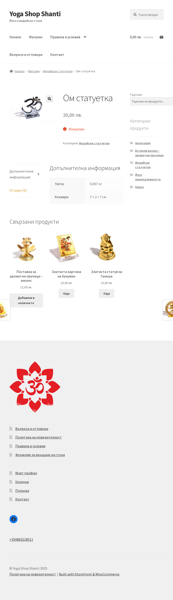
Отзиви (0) (18, 190)
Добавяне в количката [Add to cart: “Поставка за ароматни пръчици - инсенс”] (26, 300)
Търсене (136, 95)
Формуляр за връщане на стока (40, 454)
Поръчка (22, 490)
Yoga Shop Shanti (35, 13)
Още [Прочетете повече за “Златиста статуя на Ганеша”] (106, 293)
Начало (15, 37)
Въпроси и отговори (25, 54)
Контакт (57, 54)
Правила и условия (65, 37)
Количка (22, 482)
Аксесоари (142, 143)
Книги (139, 187)
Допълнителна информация (21, 174)
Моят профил (26, 473)
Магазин (35, 37)
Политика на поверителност (38, 437)
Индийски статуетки (58, 71)
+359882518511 (21, 539)
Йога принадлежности (148, 177)
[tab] (26, 174)
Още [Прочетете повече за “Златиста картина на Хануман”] (66, 293)
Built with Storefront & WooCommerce (89, 574)
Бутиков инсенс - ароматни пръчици (149, 153)
